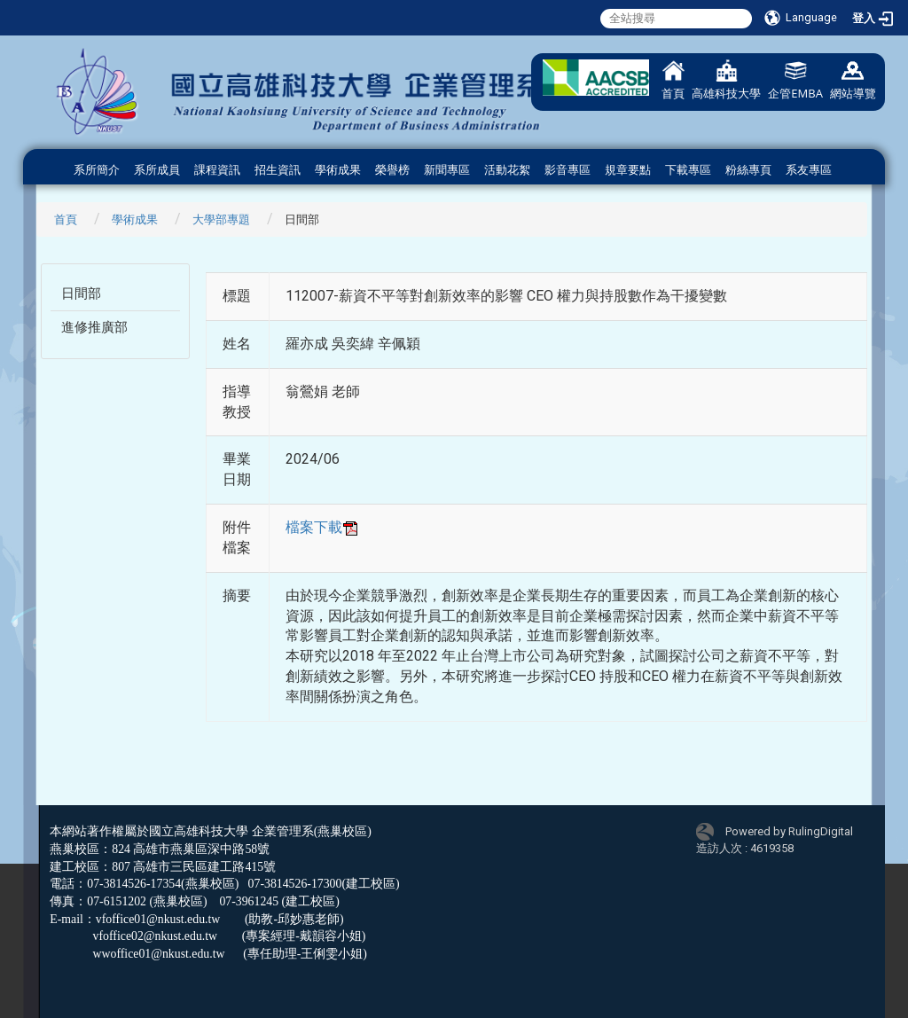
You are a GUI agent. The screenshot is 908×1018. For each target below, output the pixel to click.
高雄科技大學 (726, 80)
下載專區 (688, 169)
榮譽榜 (392, 169)
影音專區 (567, 169)
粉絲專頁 (748, 169)
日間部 (81, 293)
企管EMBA (795, 80)
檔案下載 (323, 527)
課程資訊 (217, 169)
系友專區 (809, 169)
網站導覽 (853, 80)
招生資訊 (277, 169)
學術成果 (338, 169)
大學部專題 (221, 219)
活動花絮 (507, 169)
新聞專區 (447, 169)
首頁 (673, 80)
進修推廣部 (94, 327)
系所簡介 (97, 169)
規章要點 (628, 169)
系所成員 (157, 169)
